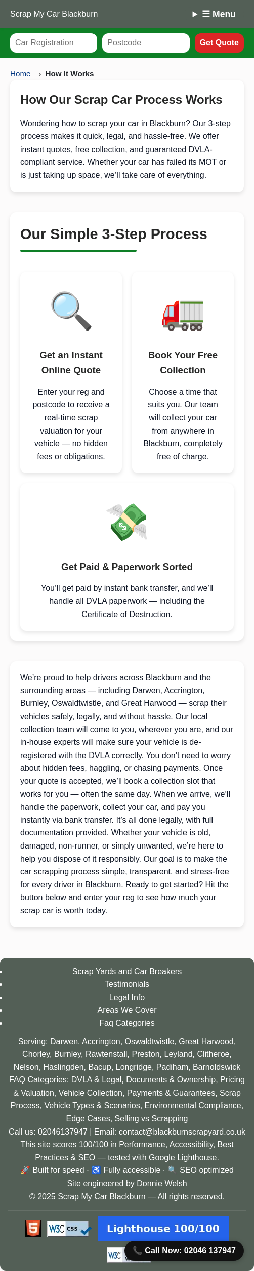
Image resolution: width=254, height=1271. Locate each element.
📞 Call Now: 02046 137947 (184, 1251)
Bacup (100, 1067)
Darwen (64, 1041)
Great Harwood (206, 1041)
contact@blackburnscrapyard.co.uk (182, 1131)
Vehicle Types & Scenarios (92, 1105)
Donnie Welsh (162, 1183)
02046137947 (63, 1131)
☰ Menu (219, 14)
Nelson (26, 1067)
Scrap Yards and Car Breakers (127, 971)
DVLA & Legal (96, 1079)
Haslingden (64, 1067)
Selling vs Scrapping (151, 1118)
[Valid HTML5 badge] (33, 1228)
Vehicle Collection (90, 1093)
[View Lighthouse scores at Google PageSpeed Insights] (163, 1228)
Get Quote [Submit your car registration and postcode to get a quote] (219, 42)
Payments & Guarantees (171, 1093)
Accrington (101, 1041)
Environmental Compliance (193, 1105)
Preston (145, 1054)
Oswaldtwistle (150, 1041)
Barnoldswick (216, 1067)
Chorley (36, 1054)
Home (20, 73)
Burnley (67, 1054)
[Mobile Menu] (214, 14)
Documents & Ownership (171, 1079)
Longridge (134, 1067)
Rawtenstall (107, 1054)
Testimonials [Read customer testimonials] (127, 984)
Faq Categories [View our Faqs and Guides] (126, 1023)
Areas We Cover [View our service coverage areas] (126, 1010)
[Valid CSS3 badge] (69, 1229)
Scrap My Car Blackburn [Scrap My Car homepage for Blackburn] (54, 14)
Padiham (172, 1067)
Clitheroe (213, 1054)
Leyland (178, 1054)
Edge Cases (88, 1118)
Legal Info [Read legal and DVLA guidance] (127, 997)
